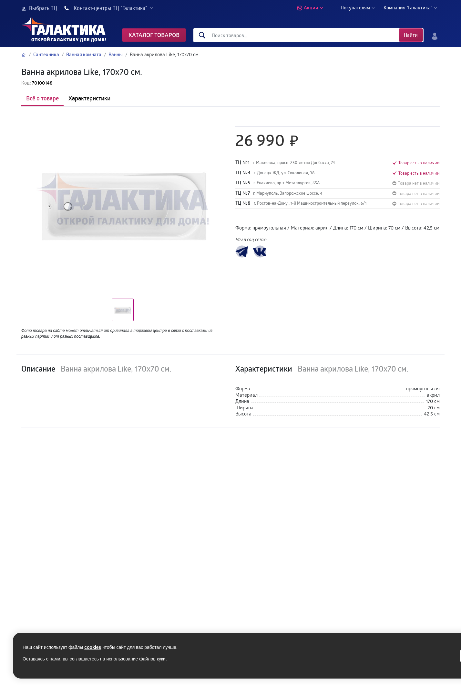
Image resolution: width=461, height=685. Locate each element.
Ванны (115, 54)
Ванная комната (83, 54)
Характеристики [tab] (89, 98)
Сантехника (46, 54)
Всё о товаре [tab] (42, 98)
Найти (411, 35)
